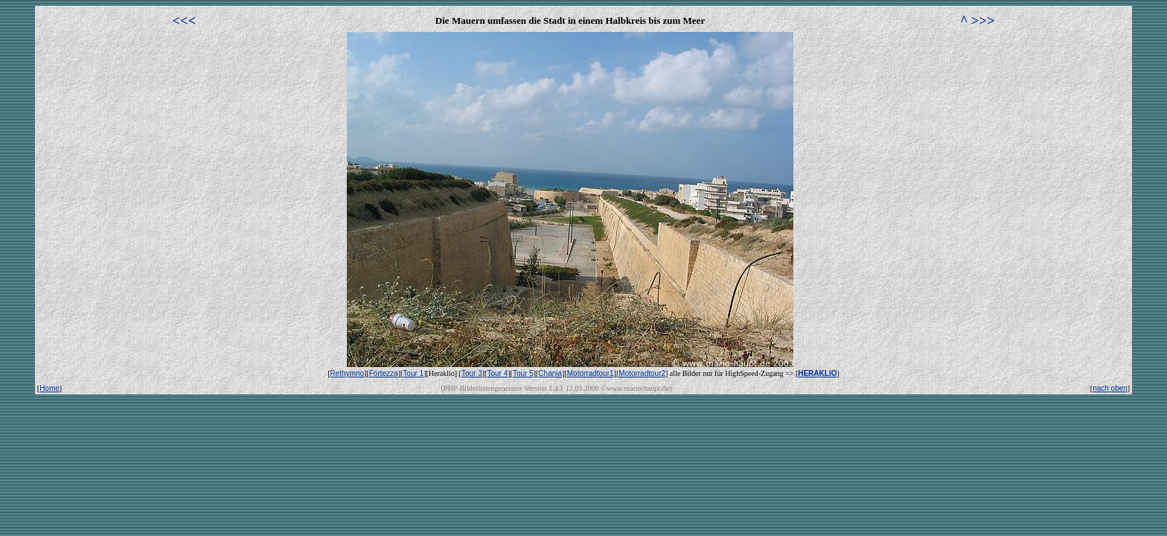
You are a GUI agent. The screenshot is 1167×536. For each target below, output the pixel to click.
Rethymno (347, 373)
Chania (550, 373)
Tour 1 (413, 373)
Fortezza (383, 373)
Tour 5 (523, 373)
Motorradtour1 (590, 373)
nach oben (1110, 388)
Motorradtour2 (641, 373)
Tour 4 (497, 373)
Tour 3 (471, 373)
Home (49, 388)
